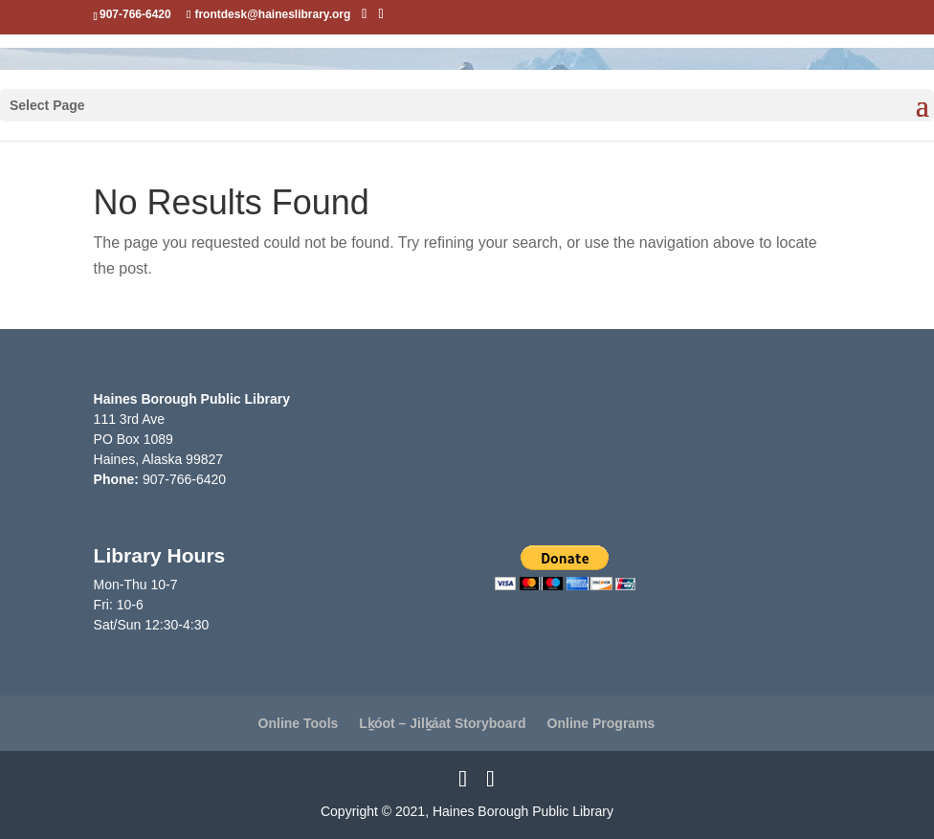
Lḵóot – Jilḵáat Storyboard (442, 723)
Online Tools (298, 723)
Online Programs (601, 723)
